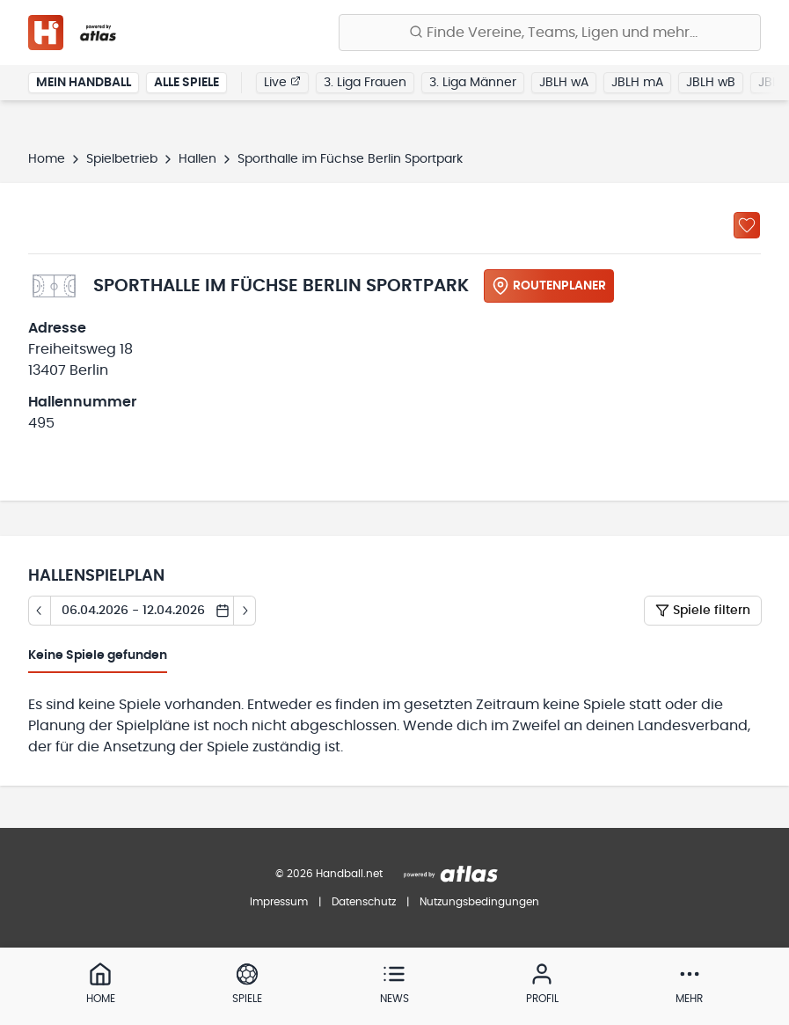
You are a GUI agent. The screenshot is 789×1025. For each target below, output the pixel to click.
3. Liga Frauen (365, 83)
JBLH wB (710, 83)
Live (282, 82)
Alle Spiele (186, 83)
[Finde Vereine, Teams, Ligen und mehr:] (550, 32)
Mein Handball (83, 83)
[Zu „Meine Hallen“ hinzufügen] (747, 225)
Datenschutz (364, 902)
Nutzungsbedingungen (479, 902)
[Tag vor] (245, 611)
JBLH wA (563, 83)
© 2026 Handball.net (329, 873)
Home (46, 159)
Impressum (279, 902)
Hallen (197, 159)
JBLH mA (637, 83)
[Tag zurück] (39, 611)
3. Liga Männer (472, 83)
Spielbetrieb (121, 159)
